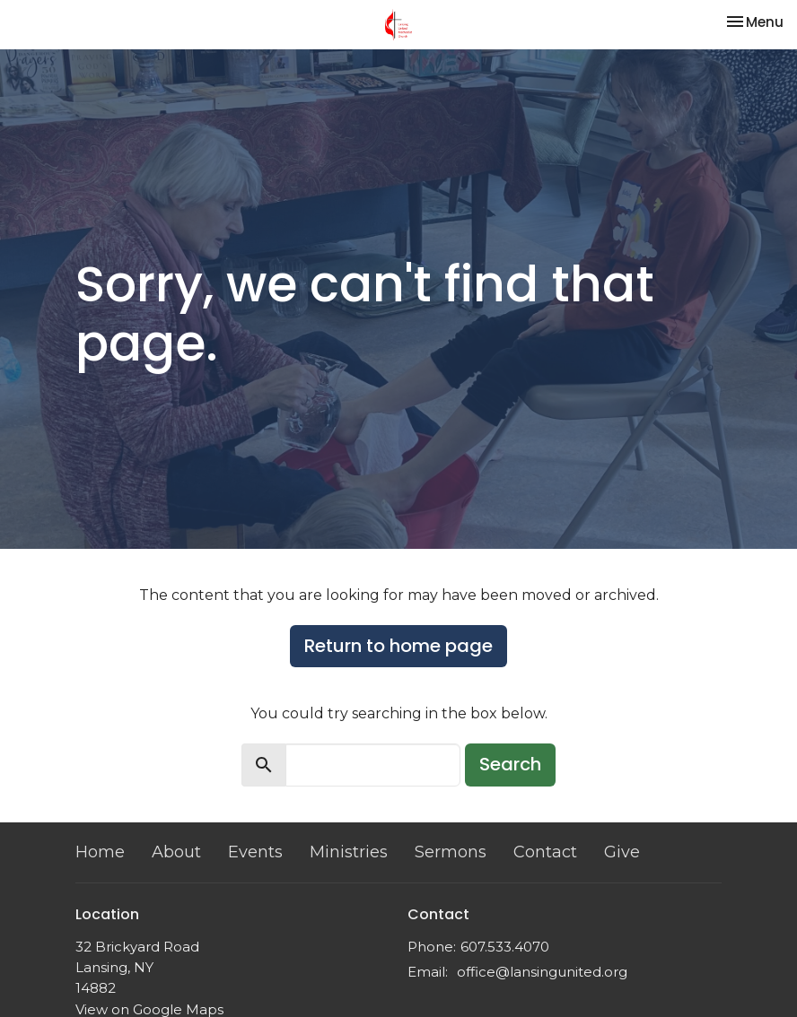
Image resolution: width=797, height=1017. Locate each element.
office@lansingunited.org (542, 971)
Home (100, 852)
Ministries (349, 852)
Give (622, 852)
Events (255, 852)
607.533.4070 (504, 946)
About (176, 852)
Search (510, 764)
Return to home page (398, 645)
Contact (545, 852)
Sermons (450, 852)
